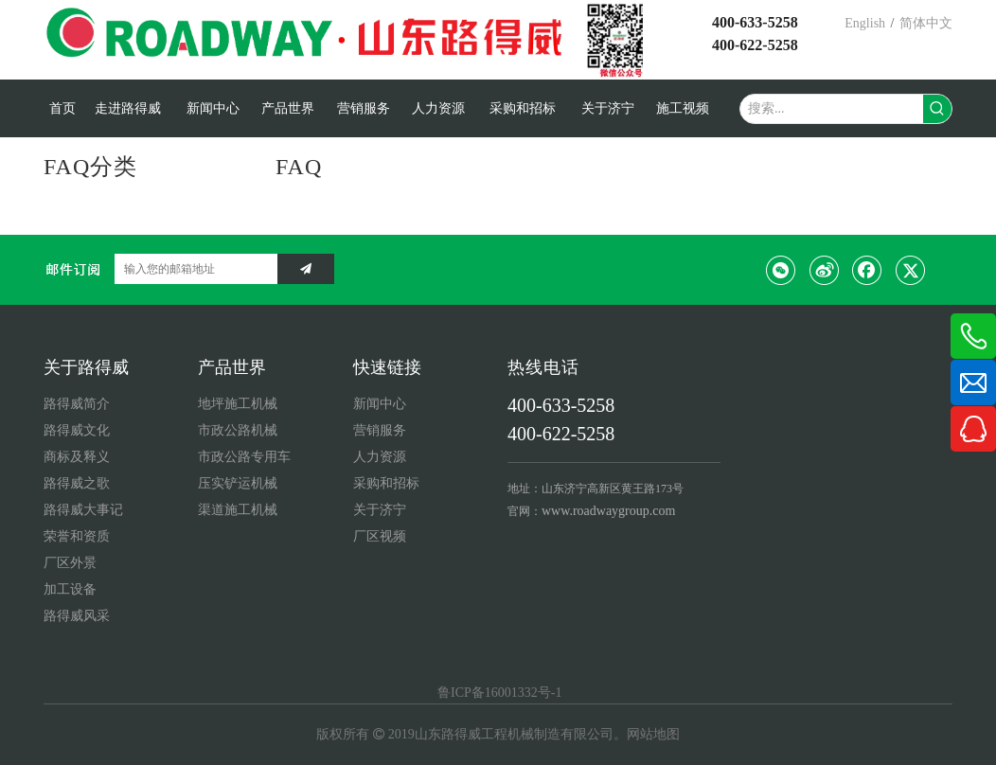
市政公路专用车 (244, 457)
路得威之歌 (77, 483)
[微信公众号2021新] (620, 40)
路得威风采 (77, 616)
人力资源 (379, 457)
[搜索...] (831, 109)
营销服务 (379, 430)
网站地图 (653, 734)
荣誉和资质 (77, 536)
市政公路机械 (237, 430)
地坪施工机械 (237, 404)
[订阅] (305, 269)
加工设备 (70, 589)
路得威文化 (77, 430)
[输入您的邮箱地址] (191, 269)
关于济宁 (379, 510)
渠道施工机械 (237, 510)
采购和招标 (386, 483)
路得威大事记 (83, 510)
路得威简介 (77, 404)
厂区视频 (379, 536)
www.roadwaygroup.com (608, 511)
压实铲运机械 (237, 483)
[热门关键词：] (937, 109)
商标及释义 (77, 457)
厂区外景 (70, 563)
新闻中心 (379, 404)
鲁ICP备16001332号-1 (498, 692)
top (956, 683)
